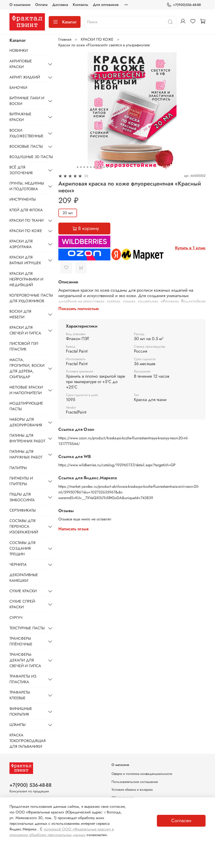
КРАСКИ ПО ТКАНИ (26, 220)
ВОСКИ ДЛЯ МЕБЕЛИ (20, 314)
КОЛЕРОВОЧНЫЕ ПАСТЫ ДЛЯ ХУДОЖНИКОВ (31, 298)
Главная (64, 39)
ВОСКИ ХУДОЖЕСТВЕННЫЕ (26, 133)
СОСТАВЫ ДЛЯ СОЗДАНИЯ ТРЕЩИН (22, 548)
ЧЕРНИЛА (18, 564)
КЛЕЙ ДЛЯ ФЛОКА (26, 210)
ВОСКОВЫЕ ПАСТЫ (26, 146)
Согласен (181, 820)
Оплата (41, 4)
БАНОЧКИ (18, 87)
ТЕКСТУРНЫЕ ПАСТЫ (27, 628)
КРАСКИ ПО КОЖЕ (97, 39)
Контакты (80, 4)
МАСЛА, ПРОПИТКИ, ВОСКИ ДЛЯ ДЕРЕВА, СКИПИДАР (26, 368)
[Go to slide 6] (94, 167)
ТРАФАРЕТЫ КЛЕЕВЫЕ (19, 695)
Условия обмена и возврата (132, 789)
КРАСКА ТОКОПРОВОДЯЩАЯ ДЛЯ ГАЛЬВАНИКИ (27, 740)
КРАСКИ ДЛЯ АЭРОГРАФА (21, 244)
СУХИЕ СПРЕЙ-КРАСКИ (22, 604)
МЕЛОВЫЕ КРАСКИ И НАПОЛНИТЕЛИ (26, 390)
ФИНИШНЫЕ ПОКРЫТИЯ (20, 711)
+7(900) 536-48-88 (30, 785)
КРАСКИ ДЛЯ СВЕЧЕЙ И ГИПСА (25, 330)
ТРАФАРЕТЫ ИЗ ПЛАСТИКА (22, 679)
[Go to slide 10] (107, 167)
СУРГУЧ (15, 617)
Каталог (65, 22)
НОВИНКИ (18, 50)
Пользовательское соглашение (135, 781)
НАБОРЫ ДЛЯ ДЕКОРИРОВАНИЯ (25, 422)
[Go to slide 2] (81, 167)
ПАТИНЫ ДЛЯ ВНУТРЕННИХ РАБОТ (27, 438)
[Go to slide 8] (100, 167)
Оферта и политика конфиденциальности (142, 773)
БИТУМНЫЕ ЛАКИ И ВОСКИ (26, 100)
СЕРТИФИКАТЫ (22, 510)
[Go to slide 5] (90, 167)
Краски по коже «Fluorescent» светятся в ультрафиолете (104, 45)
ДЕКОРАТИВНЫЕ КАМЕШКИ (23, 577)
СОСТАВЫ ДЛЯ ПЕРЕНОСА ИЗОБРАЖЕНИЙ (23, 526)
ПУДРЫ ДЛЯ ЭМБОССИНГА (22, 497)
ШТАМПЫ (17, 724)
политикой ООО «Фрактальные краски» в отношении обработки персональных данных (61, 832)
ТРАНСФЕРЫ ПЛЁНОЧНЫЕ (20, 641)
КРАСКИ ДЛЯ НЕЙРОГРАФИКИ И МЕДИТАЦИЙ (26, 279)
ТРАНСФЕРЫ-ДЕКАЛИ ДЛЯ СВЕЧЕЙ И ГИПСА (25, 660)
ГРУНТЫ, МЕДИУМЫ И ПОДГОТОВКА (26, 186)
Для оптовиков (106, 4)
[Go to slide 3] (84, 167)
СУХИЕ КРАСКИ (23, 591)
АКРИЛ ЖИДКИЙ (24, 77)
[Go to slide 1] (77, 167)
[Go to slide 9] (104, 167)
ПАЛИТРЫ (18, 468)
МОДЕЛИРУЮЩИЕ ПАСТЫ (26, 406)
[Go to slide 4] (87, 167)
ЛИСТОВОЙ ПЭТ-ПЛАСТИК (24, 346)
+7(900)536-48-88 (184, 4)
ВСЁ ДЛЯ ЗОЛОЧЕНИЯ (21, 170)
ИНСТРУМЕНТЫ (22, 199)
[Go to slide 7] (97, 167)
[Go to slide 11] (110, 167)
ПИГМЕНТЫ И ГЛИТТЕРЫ (21, 481)
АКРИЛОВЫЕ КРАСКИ (20, 63)
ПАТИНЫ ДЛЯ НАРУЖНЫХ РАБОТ (25, 454)
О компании (19, 4)
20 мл (68, 213)
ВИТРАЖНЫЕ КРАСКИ (20, 116)
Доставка (60, 4)
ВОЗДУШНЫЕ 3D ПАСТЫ (31, 157)
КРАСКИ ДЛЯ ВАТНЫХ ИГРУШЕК (25, 260)
